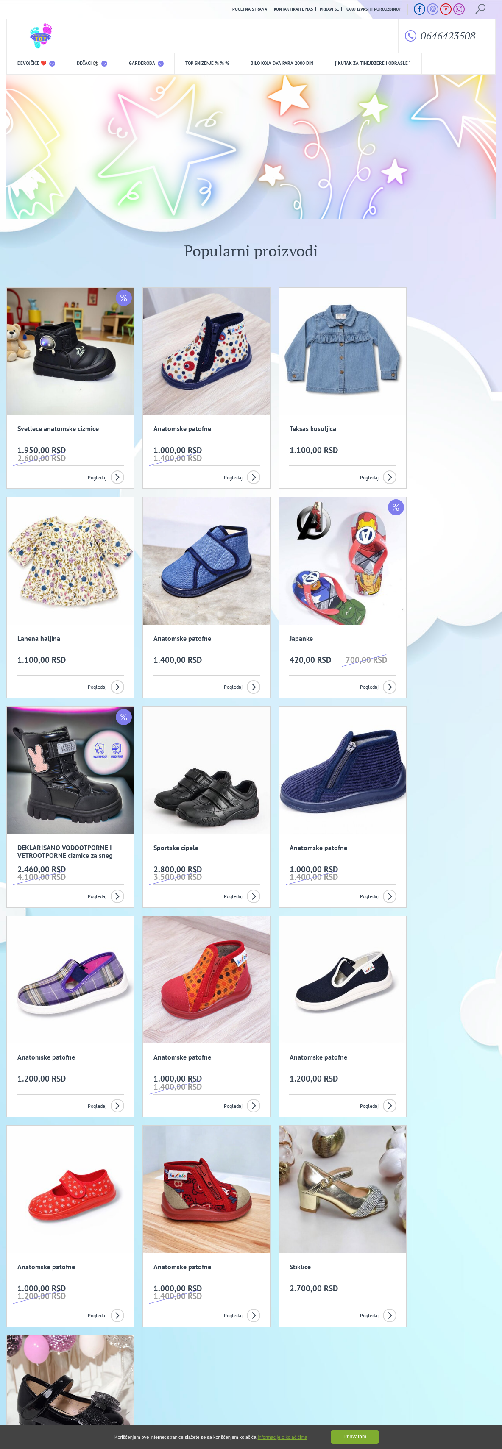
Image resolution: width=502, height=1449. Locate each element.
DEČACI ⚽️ (92, 64)
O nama (23, 1366)
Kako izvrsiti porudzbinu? (373, 9)
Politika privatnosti (167, 1366)
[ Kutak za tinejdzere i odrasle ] (373, 64)
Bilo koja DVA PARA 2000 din (282, 64)
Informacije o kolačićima (282, 1437)
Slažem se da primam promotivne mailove (255, 1326)
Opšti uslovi (93, 1366)
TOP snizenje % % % (207, 64)
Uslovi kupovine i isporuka (33, 1380)
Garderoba (146, 64)
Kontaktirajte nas (293, 9)
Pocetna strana (249, 9)
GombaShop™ (481, 1413)
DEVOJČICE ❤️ (36, 64)
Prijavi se (329, 9)
